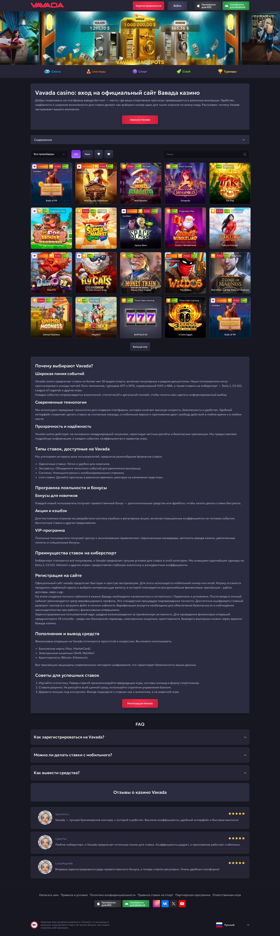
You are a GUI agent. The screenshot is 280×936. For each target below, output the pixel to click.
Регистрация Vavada (140, 703)
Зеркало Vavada (140, 119)
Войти (177, 5)
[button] (4, 38)
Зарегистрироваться (148, 5)
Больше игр (140, 346)
